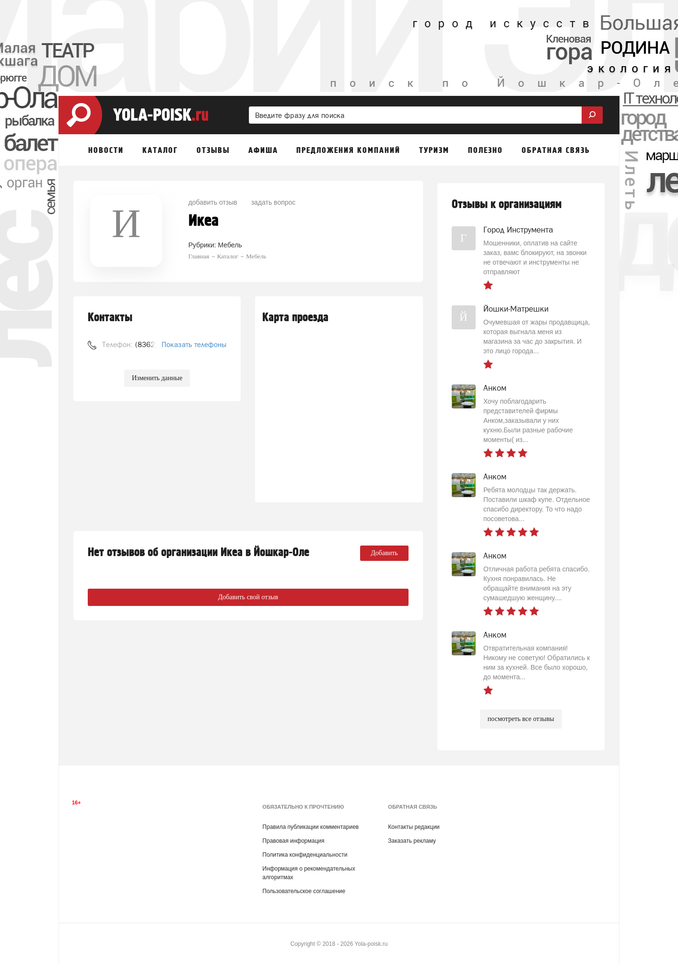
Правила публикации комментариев (310, 827)
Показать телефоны (194, 344)
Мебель (230, 245)
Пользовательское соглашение (303, 891)
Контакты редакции (413, 827)
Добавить (384, 553)
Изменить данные (157, 378)
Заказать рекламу (412, 840)
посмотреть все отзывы (521, 718)
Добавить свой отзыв (248, 597)
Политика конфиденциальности (304, 854)
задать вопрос (273, 202)
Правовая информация (293, 840)
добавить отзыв (212, 202)
